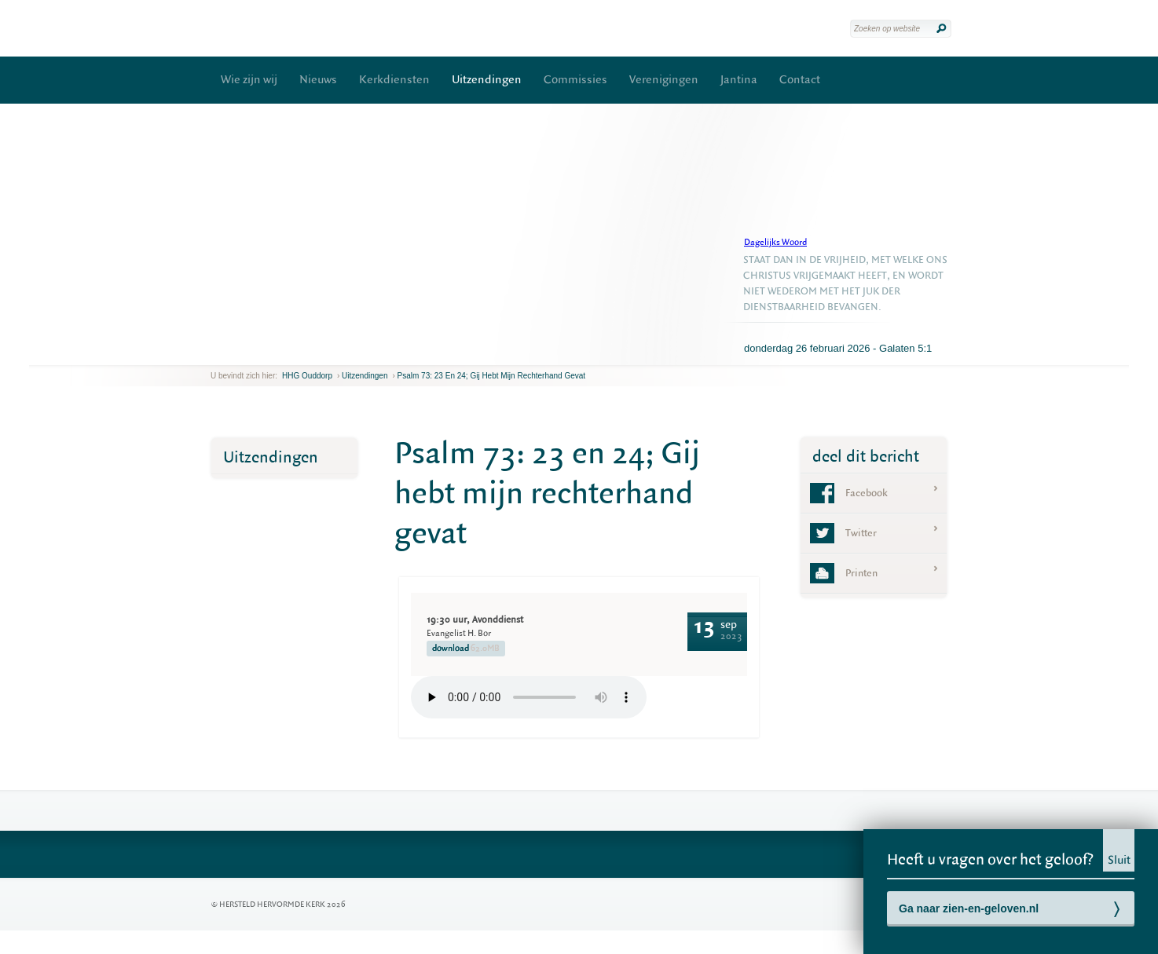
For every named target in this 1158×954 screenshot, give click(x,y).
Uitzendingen (487, 79)
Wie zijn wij (249, 79)
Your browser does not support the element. (529, 697)
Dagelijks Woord (775, 242)
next (233, 352)
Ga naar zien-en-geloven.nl (969, 908)
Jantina (738, 79)
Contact (799, 79)
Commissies (575, 79)
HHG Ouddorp (307, 375)
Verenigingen (663, 79)
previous (214, 352)
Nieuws (318, 79)
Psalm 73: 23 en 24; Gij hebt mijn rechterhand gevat (492, 375)
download (466, 648)
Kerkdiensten (394, 79)
